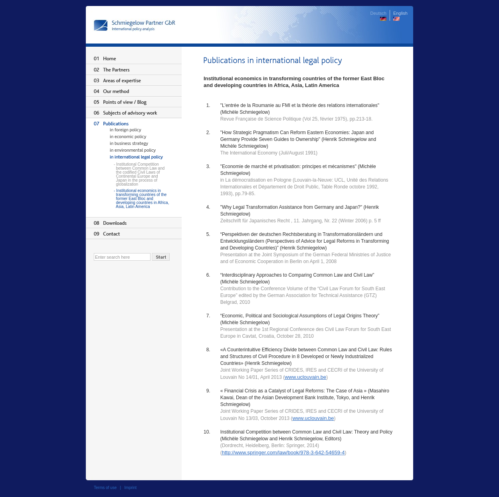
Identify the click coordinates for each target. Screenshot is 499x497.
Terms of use (105, 487)
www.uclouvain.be (305, 377)
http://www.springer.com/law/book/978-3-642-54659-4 (283, 452)
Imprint (131, 487)
